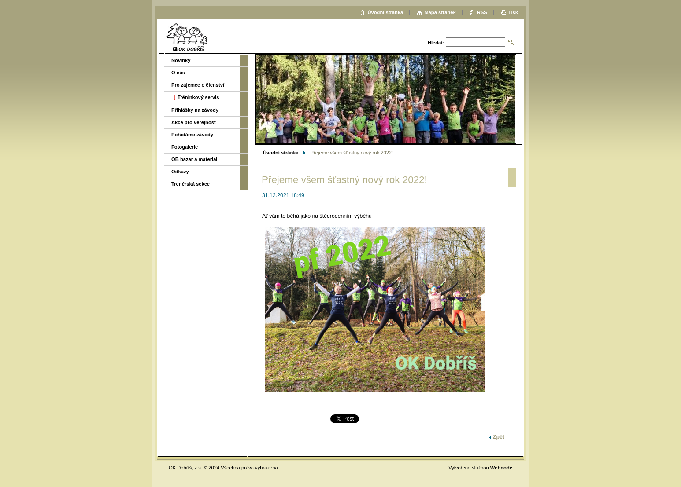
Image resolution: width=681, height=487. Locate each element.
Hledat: (436, 42)
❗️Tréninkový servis (195, 97)
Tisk (513, 12)
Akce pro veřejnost (193, 122)
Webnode (501, 467)
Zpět (498, 437)
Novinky (181, 60)
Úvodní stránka (281, 152)
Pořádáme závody (192, 134)
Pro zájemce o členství (197, 85)
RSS (482, 12)
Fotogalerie (184, 147)
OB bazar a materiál (194, 159)
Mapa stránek (440, 12)
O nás (178, 72)
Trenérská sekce (190, 184)
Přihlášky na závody (194, 110)
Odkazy (180, 171)
